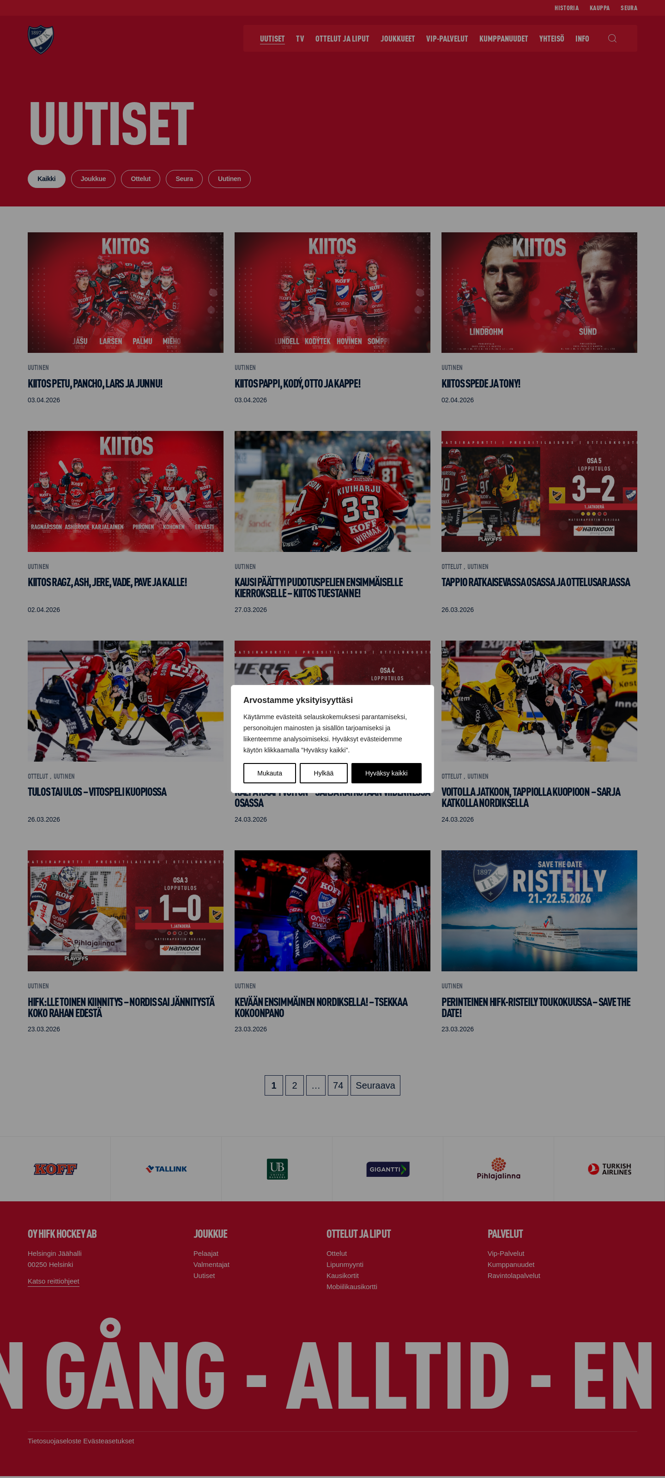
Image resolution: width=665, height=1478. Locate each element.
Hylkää (324, 773)
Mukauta (269, 773)
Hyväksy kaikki (386, 773)
